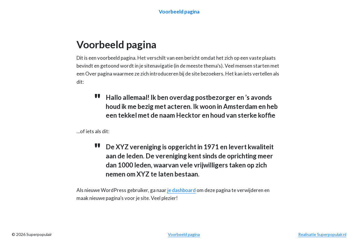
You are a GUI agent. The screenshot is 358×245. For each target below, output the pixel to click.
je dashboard (181, 190)
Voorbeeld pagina (179, 11)
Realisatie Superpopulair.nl (322, 234)
